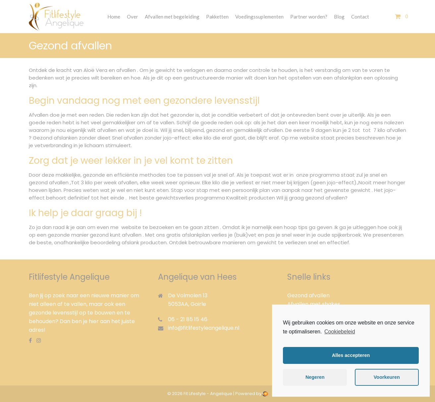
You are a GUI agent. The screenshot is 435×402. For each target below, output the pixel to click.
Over (132, 17)
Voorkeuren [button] (387, 377)
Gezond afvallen (308, 295)
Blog (339, 17)
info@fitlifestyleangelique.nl (203, 328)
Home (113, 17)
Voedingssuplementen (259, 17)
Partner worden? (308, 17)
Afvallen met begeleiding (172, 17)
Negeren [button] (315, 377)
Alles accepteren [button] (351, 355)
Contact (360, 17)
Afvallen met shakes (313, 304)
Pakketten (217, 17)
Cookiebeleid (339, 331)
